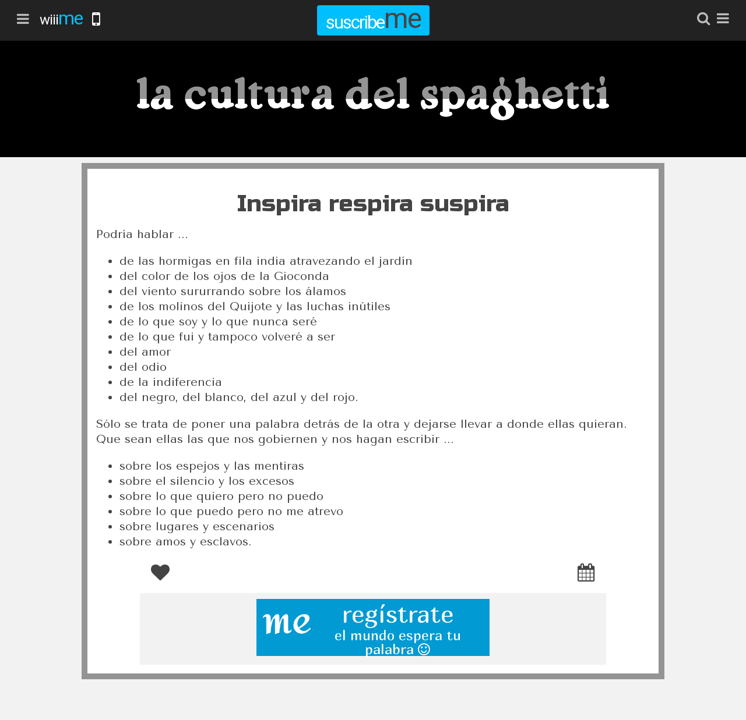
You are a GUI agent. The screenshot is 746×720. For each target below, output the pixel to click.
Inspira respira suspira (373, 204)
